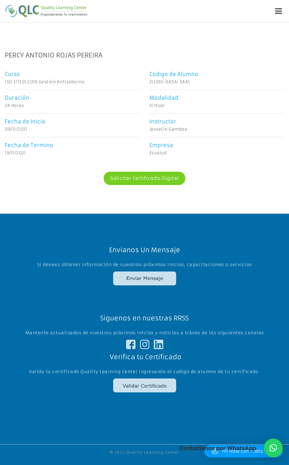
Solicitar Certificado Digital (141, 178)
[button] (273, 447)
